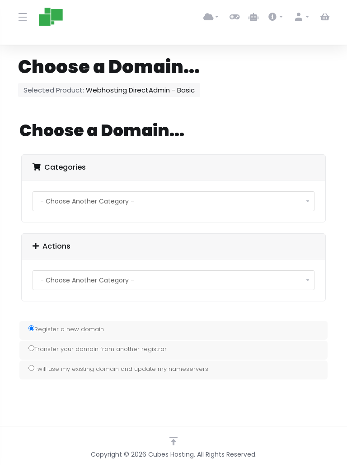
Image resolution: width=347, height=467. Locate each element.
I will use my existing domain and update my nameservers (118, 369)
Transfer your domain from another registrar (97, 349)
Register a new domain (66, 329)
